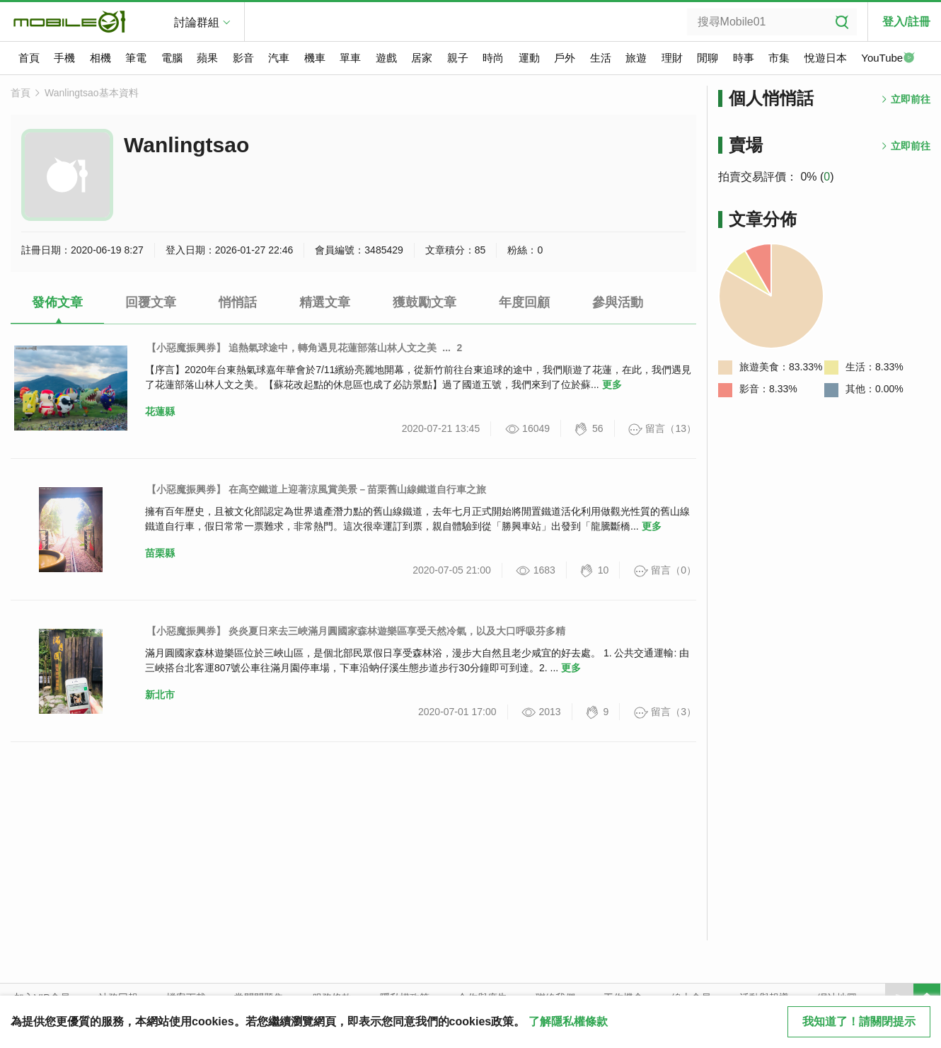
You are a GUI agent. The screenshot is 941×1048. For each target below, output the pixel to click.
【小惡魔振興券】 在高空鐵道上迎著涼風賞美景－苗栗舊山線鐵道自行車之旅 (316, 489)
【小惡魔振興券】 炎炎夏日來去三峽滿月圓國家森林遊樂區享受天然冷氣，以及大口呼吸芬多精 (355, 631)
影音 (243, 58)
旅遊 (636, 58)
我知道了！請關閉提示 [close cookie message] (859, 1021)
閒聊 (707, 58)
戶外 (564, 58)
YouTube (888, 59)
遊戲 (386, 58)
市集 (779, 58)
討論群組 (196, 22)
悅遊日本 (825, 58)
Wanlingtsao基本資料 (92, 92)
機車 (314, 58)
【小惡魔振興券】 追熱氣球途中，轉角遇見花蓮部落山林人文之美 (291, 347)
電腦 (172, 58)
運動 (529, 58)
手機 (64, 58)
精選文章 (324, 302)
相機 (100, 58)
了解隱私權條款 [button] (568, 1021)
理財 (672, 58)
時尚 (493, 58)
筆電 (135, 58)
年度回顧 (524, 302)
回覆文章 (150, 302)
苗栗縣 (160, 553)
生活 (600, 58)
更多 (612, 384)
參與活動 (617, 302)
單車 (350, 58)
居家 (421, 58)
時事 (743, 58)
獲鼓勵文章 (424, 302)
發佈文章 (57, 302)
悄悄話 (238, 302)
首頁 (29, 58)
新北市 (160, 694)
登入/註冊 (906, 22)
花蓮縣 (160, 411)
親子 (457, 58)
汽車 (278, 58)
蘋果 (207, 58)
